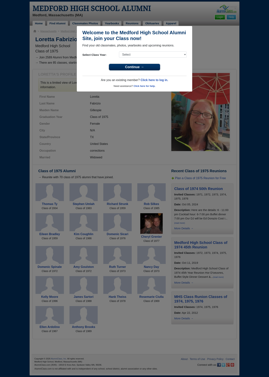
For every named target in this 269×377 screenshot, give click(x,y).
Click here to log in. (154, 80)
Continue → (134, 67)
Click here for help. (144, 86)
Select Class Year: (94, 54)
